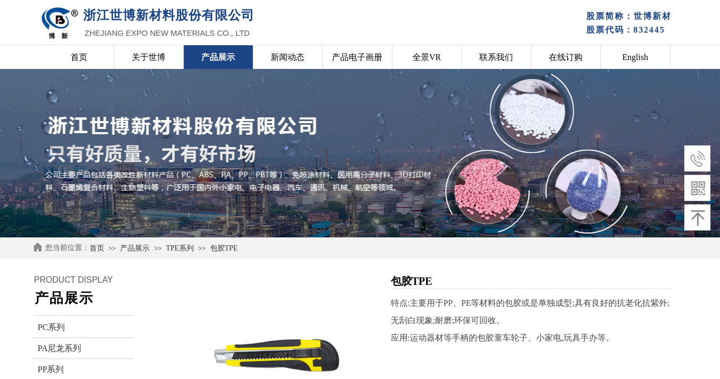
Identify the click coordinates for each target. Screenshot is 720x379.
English (635, 57)
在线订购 (566, 57)
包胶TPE (224, 248)
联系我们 (496, 57)
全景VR (426, 57)
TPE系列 (180, 248)
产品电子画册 (357, 57)
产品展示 (135, 248)
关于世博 (148, 57)
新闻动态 (287, 57)
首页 (97, 248)
